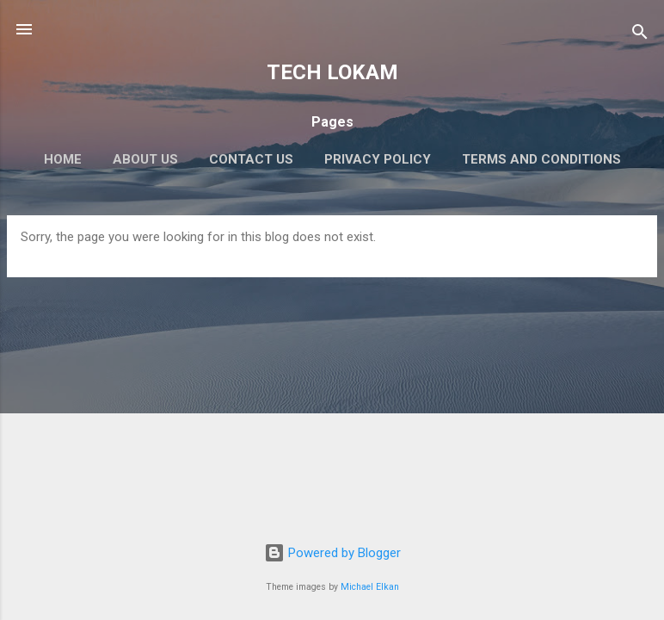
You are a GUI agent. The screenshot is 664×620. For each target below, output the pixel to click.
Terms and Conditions (541, 159)
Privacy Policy (377, 159)
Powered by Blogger (332, 553)
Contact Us (251, 159)
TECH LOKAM (332, 72)
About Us (145, 159)
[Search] (640, 35)
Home (63, 159)
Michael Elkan (370, 586)
